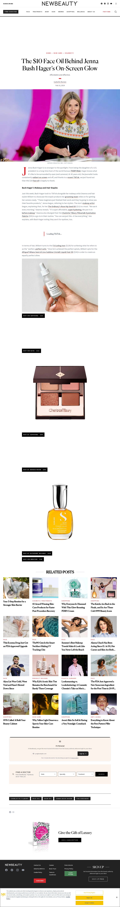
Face (5, 639)
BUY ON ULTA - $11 (31, 351)
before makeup (28, 213)
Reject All (89, 898)
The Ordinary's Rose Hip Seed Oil (62, 206)
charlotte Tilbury (19, 798)
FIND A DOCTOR (11, 12)
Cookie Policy (38, 872)
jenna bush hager (64, 798)
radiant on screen (40, 177)
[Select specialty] (66, 774)
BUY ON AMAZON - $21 (32, 559)
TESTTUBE (106, 12)
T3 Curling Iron (59, 245)
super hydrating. (75, 209)
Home (48, 53)
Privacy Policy (68, 869)
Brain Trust (52, 869)
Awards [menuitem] (61, 12)
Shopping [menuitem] (71, 12)
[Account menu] (116, 3)
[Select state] (48, 774)
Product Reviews (40, 678)
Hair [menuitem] (53, 12)
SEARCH (102, 774)
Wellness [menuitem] (81, 12)
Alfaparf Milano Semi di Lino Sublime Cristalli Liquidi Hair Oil (47, 252)
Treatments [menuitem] (37, 12)
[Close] (117, 897)
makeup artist (89, 203)
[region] (60, 897)
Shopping (66, 601)
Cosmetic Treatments (42, 601)
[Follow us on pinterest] (105, 3)
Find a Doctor (68, 865)
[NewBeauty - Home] (60, 3)
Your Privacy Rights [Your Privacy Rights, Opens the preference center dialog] (89, 892)
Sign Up (83, 754)
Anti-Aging (96, 717)
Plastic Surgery (69, 678)
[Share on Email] (13, 812)
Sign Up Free (98, 879)
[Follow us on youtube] (111, 3)
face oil (36, 180)
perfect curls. (41, 249)
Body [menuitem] (47, 12)
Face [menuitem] (28, 12)
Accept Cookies (89, 903)
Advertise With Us (39, 869)
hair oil (48, 798)
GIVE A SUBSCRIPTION (70, 840)
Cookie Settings (70, 873)
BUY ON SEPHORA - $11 (33, 316)
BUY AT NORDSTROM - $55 (34, 470)
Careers (51, 865)
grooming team (71, 196)
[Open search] (115, 12)
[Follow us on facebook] (101, 3)
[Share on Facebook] (10, 812)
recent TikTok (73, 177)
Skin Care (58, 53)
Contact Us (37, 865)
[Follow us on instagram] (108, 3)
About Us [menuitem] (91, 12)
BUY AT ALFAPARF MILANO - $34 (37, 553)
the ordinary (82, 798)
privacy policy (74, 758)
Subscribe (8, 4)
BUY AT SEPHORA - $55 (33, 434)
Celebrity (69, 53)
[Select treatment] (85, 774)
